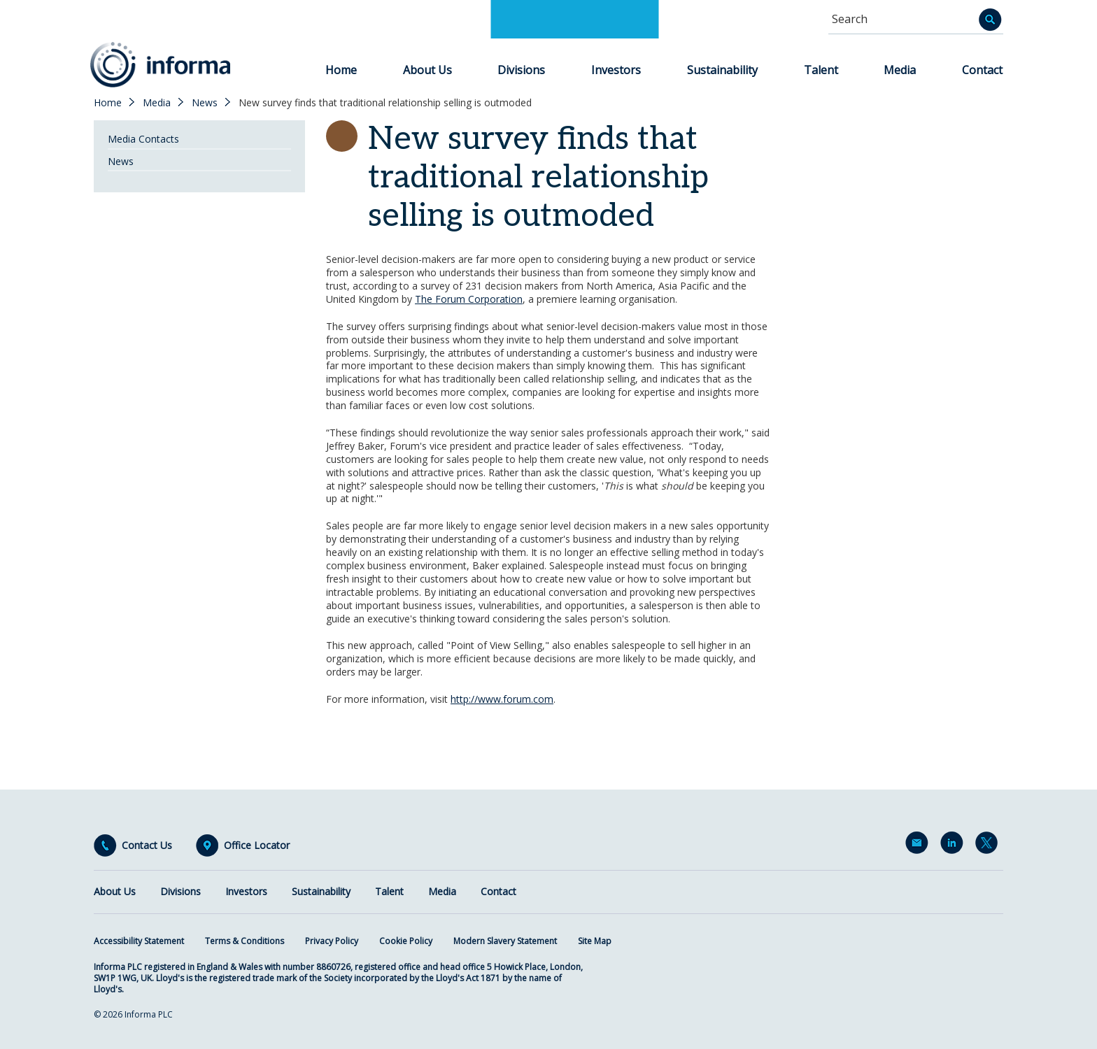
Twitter (989, 845)
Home (341, 70)
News (205, 103)
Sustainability (722, 70)
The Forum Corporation (469, 299)
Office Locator (257, 845)
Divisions (521, 70)
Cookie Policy (405, 941)
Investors (616, 70)
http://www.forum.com (502, 699)
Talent (821, 70)
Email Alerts (919, 845)
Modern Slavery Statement (505, 941)
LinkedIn (954, 845)
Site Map (594, 941)
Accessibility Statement (139, 941)
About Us (427, 70)
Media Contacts (143, 138)
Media (900, 70)
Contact (982, 70)
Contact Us (147, 845)
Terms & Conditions (244, 941)
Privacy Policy (331, 941)
